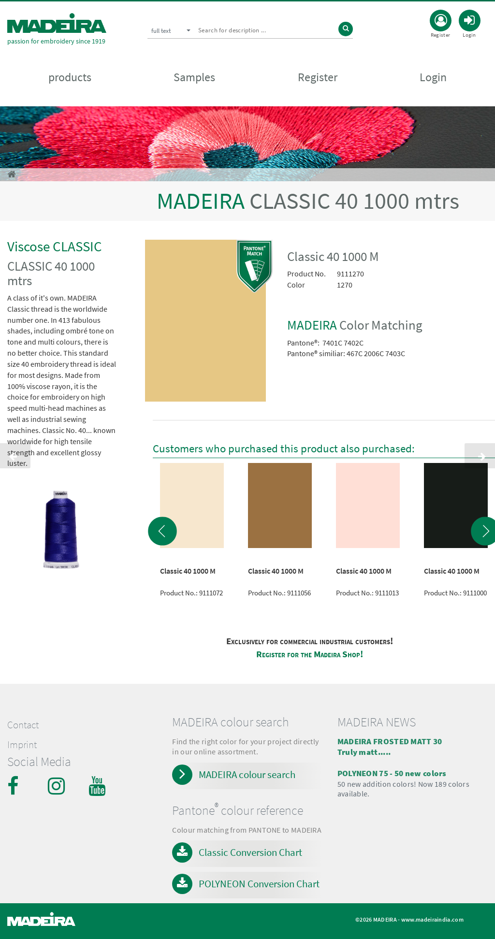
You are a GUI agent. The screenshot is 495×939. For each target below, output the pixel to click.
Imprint (22, 744)
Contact (23, 725)
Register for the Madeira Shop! (309, 654)
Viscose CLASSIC (54, 246)
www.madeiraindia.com (432, 919)
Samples (194, 78)
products (69, 78)
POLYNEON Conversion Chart (259, 883)
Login (433, 78)
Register (317, 78)
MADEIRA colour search (247, 774)
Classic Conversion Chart (250, 852)
